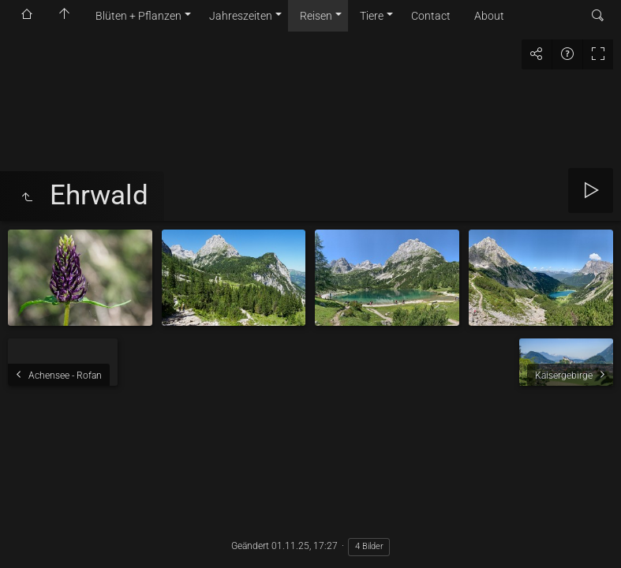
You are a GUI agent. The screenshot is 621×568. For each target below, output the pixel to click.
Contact (431, 15)
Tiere (371, 15)
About (489, 15)
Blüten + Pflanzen (138, 15)
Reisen (316, 15)
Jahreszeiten (240, 15)
